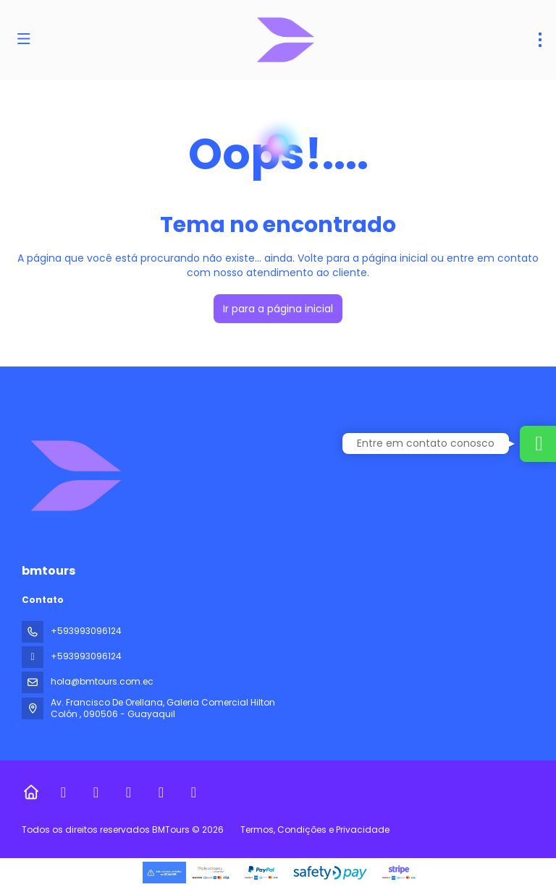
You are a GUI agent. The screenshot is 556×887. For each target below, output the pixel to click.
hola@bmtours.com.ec (102, 681)
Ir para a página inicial (278, 308)
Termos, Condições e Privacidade (314, 829)
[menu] (540, 39)
